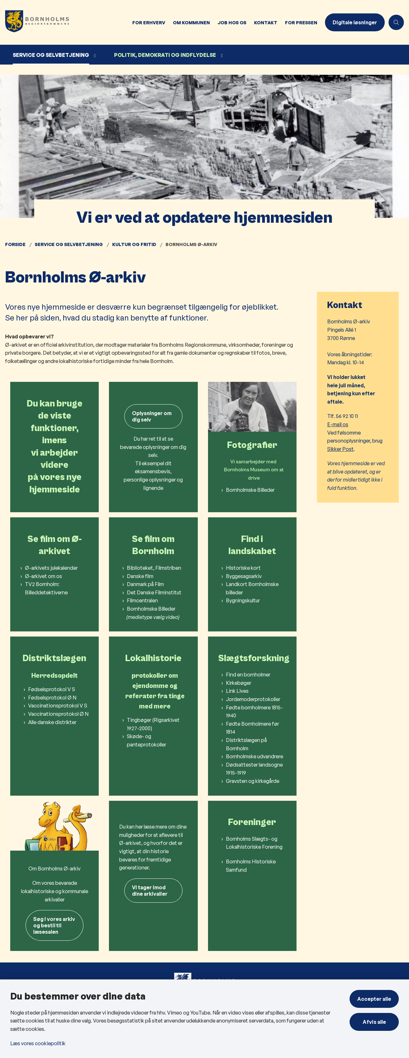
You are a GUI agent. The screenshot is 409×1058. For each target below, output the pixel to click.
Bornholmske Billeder (250, 448)
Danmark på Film (145, 584)
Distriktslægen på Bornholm (246, 744)
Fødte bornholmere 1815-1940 (254, 711)
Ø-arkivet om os (43, 576)
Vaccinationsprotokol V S (57, 705)
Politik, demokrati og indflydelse (165, 55)
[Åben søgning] (396, 22)
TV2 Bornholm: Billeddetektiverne (46, 588)
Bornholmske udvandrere (254, 756)
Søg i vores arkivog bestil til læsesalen (54, 883)
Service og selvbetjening (51, 55)
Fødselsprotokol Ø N (52, 697)
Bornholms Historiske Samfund (251, 865)
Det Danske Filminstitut (154, 592)
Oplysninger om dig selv (152, 416)
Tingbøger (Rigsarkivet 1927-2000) (153, 724)
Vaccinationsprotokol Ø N (58, 714)
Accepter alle (374, 999)
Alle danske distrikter (52, 722)
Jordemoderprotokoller (253, 699)
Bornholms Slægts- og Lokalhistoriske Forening (254, 843)
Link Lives (237, 691)
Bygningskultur (243, 600)
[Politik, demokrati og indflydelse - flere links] (221, 55)
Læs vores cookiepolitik (38, 1043)
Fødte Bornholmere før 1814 (252, 728)
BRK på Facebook (340, 974)
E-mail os (337, 424)
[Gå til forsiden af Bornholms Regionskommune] (64, 22)
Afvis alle (374, 1022)
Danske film (140, 576)
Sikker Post (340, 449)
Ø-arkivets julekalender (51, 568)
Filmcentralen (142, 600)
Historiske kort (243, 568)
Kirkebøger (238, 683)
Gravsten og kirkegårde (252, 781)
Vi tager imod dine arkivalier (149, 890)
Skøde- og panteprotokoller (146, 740)
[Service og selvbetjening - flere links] (94, 55)
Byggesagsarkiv (244, 576)
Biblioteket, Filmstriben (154, 568)
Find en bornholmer (248, 674)
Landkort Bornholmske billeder (252, 588)
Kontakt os (227, 975)
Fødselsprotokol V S (51, 689)
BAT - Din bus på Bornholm (143, 975)
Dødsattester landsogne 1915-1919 (254, 768)
